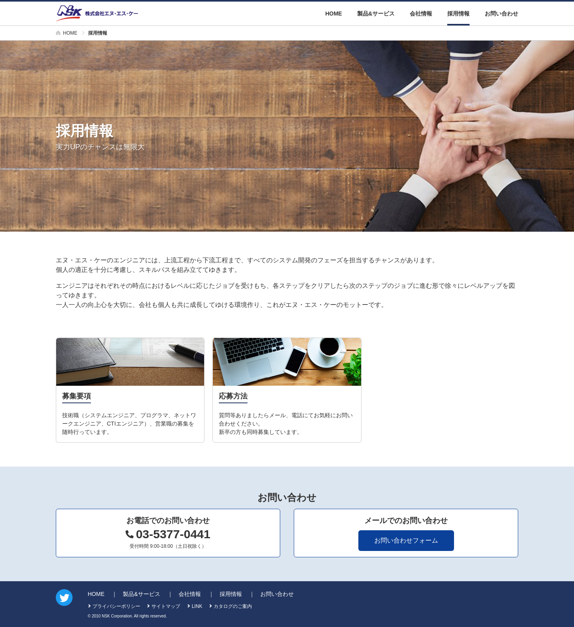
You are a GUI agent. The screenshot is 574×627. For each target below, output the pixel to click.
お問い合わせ (501, 13)
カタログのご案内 (233, 606)
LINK (197, 606)
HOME (333, 13)
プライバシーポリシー (116, 606)
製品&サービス (376, 13)
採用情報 (458, 13)
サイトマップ (165, 606)
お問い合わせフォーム (406, 540)
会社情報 (421, 13)
